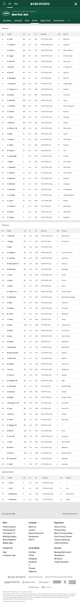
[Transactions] (59, 21)
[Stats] (27, 21)
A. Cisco (9, 436)
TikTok (31, 555)
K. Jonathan (11, 258)
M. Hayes (10, 212)
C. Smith (10, 464)
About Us (32, 527)
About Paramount (36, 533)
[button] (69, 21)
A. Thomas (10, 386)
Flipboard (32, 571)
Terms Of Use (60, 527)
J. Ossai (9, 275)
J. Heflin (10, 286)
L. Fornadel (11, 195)
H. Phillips (10, 308)
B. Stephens (11, 381)
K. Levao (10, 201)
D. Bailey (10, 330)
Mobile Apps (8, 543)
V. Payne (10, 453)
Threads (32, 568)
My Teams (58, 559)
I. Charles (10, 84)
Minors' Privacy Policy (63, 533)
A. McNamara (12, 494)
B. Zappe (10, 56)
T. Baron (10, 236)
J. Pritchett (11, 106)
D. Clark (9, 408)
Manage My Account (62, 552)
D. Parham (10, 217)
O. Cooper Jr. (11, 89)
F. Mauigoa (10, 347)
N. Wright (10, 397)
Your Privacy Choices (63, 536)
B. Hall (9, 73)
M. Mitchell (11, 184)
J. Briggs (10, 241)
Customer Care (9, 555)
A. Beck (9, 134)
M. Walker (10, 364)
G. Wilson (10, 128)
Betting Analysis (9, 536)
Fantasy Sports (9, 530)
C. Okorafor (11, 189)
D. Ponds (10, 375)
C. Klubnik (10, 45)
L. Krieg (10, 483)
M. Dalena (10, 95)
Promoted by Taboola (70, 514)
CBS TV (31, 540)
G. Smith (10, 50)
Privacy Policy (60, 530)
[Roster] (35, 21)
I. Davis (9, 67)
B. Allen (10, 61)
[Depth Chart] (45, 21)
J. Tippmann (11, 167)
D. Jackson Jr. (11, 292)
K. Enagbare (11, 253)
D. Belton (10, 431)
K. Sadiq (10, 145)
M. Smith (10, 314)
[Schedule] (18, 21)
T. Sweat (10, 319)
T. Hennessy (12, 499)
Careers (32, 530)
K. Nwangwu (11, 78)
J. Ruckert (10, 139)
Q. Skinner (10, 112)
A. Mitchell (11, 100)
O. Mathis (10, 342)
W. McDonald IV (12, 264)
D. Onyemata (11, 297)
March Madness (9, 540)
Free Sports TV (9, 533)
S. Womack (11, 392)
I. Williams (10, 123)
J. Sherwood (11, 358)
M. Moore (10, 447)
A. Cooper (10, 206)
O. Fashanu (11, 173)
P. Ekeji (9, 247)
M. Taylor (10, 151)
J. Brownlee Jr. (12, 403)
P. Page (9, 303)
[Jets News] (7, 21)
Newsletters (59, 555)
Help (5, 552)
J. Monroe (10, 414)
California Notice (61, 543)
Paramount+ (34, 536)
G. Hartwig (11, 156)
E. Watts (10, 280)
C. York (10, 488)
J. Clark (9, 442)
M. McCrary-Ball (12, 353)
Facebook (33, 562)
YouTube (32, 552)
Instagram (33, 559)
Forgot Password (61, 562)
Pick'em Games (9, 527)
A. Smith (10, 117)
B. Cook (10, 39)
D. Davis (9, 325)
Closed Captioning (62, 540)
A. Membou (11, 178)
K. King (9, 336)
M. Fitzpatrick (12, 459)
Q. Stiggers (11, 425)
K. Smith (10, 420)
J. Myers (10, 162)
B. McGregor (11, 269)
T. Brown (10, 369)
